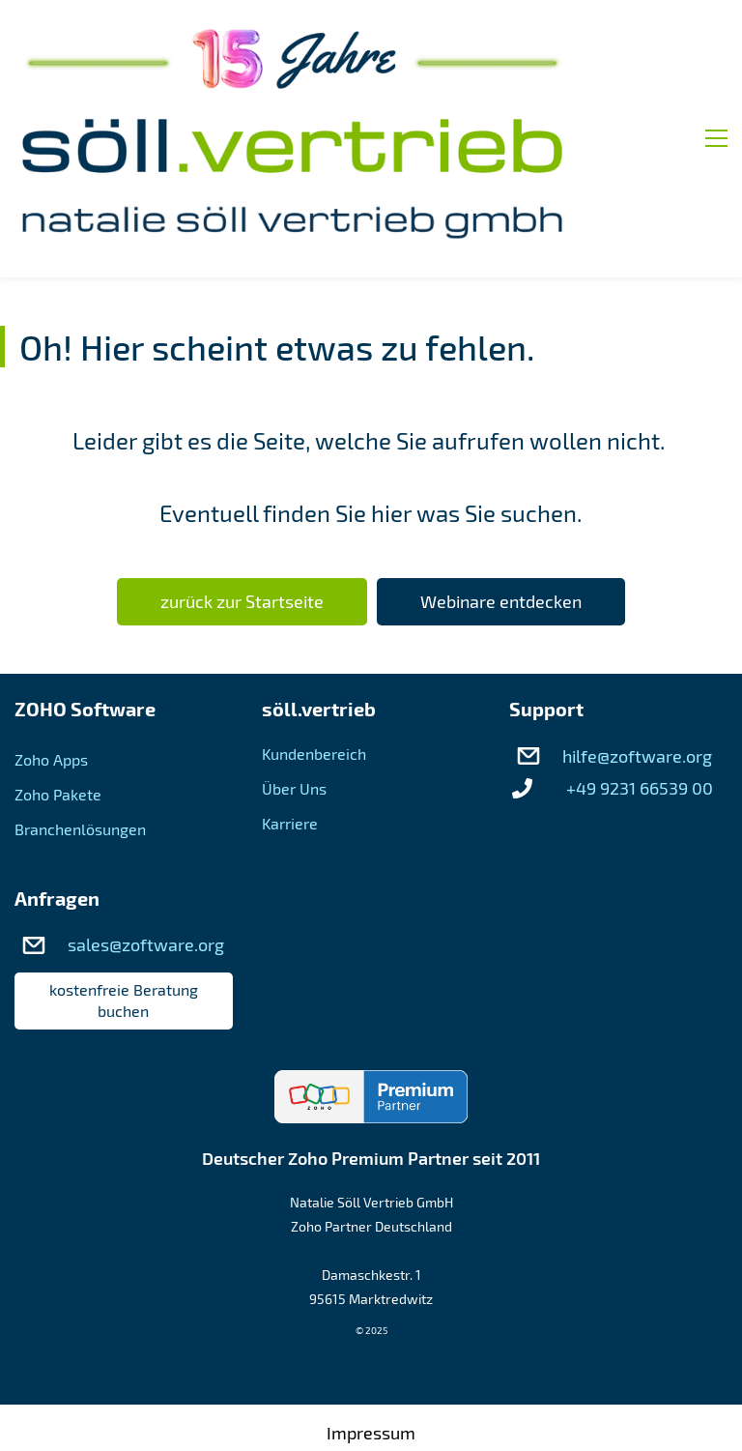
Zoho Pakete (57, 669)
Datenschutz (371, 1409)
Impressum (371, 1308)
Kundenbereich (314, 629)
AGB (371, 1358)
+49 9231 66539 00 (639, 663)
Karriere (290, 698)
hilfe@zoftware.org (637, 631)
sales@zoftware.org (146, 819)
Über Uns (294, 663)
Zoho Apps (51, 634)
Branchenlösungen (80, 704)
